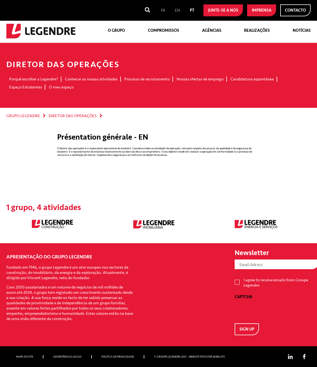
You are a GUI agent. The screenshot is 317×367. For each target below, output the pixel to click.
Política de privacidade (117, 356)
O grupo (116, 30)
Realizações (257, 30)
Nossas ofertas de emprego (200, 79)
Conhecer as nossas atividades (91, 79)
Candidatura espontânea (252, 79)
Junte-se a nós (223, 10)
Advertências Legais (67, 356)
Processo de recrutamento (147, 79)
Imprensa (261, 10)
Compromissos (163, 30)
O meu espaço (61, 87)
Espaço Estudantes (25, 87)
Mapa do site (24, 356)
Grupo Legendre (23, 116)
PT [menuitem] (192, 10)
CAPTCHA (243, 297)
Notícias (302, 30)
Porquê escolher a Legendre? (33, 79)
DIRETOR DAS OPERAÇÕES (73, 116)
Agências (211, 30)
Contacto (295, 10)
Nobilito (219, 356)
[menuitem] (163, 10)
